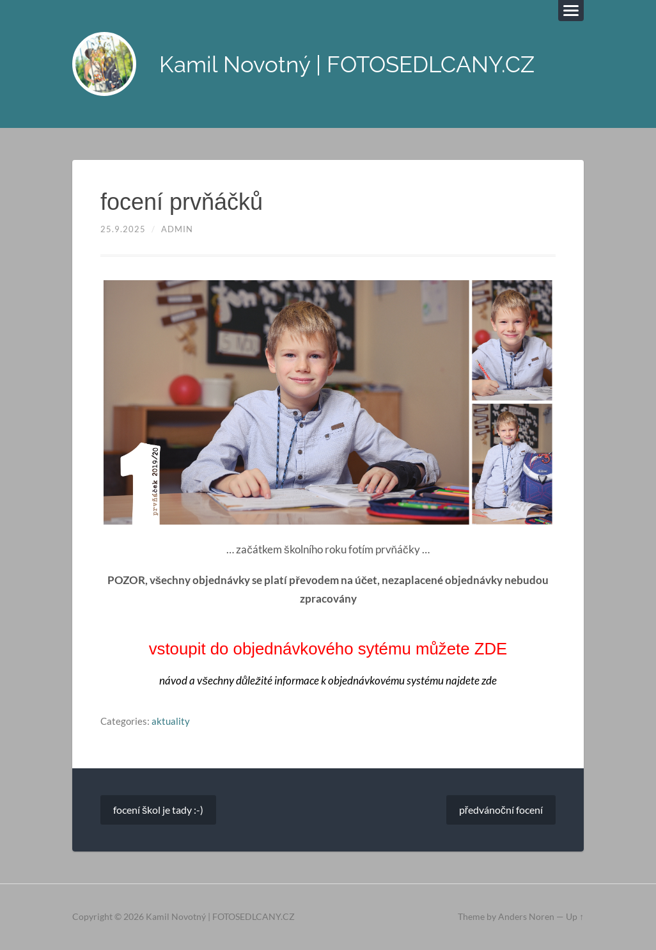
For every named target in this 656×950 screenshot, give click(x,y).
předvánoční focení (501, 810)
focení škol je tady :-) (158, 810)
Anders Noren (526, 917)
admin (177, 229)
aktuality (171, 721)
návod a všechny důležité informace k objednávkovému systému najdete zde (328, 680)
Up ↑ (575, 917)
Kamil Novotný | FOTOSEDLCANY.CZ (347, 64)
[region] (328, 402)
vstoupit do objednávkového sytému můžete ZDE (328, 649)
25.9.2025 (123, 229)
